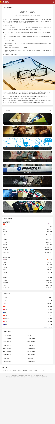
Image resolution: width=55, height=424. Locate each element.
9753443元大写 (31, 351)
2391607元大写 (7, 342)
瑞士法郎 (7, 318)
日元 (6, 303)
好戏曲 (15, 370)
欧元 (6, 312)
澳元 (6, 324)
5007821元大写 (31, 358)
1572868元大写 (31, 338)
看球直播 (9, 370)
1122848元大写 (7, 338)
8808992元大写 (7, 348)
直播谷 (19, 370)
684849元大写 (6, 358)
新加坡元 (7, 300)
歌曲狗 (35, 370)
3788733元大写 (7, 335)
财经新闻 (9, 7)
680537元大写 (31, 335)
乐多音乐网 (41, 370)
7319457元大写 (7, 361)
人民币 (6, 315)
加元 (6, 321)
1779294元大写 (31, 345)
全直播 (30, 370)
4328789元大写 (7, 345)
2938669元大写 (31, 361)
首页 (5, 7)
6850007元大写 (31, 348)
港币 (6, 306)
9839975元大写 (7, 355)
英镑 (6, 309)
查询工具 (25, 370)
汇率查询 (4, 370)
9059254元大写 (7, 351)
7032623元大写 (31, 342)
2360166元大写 (31, 355)
